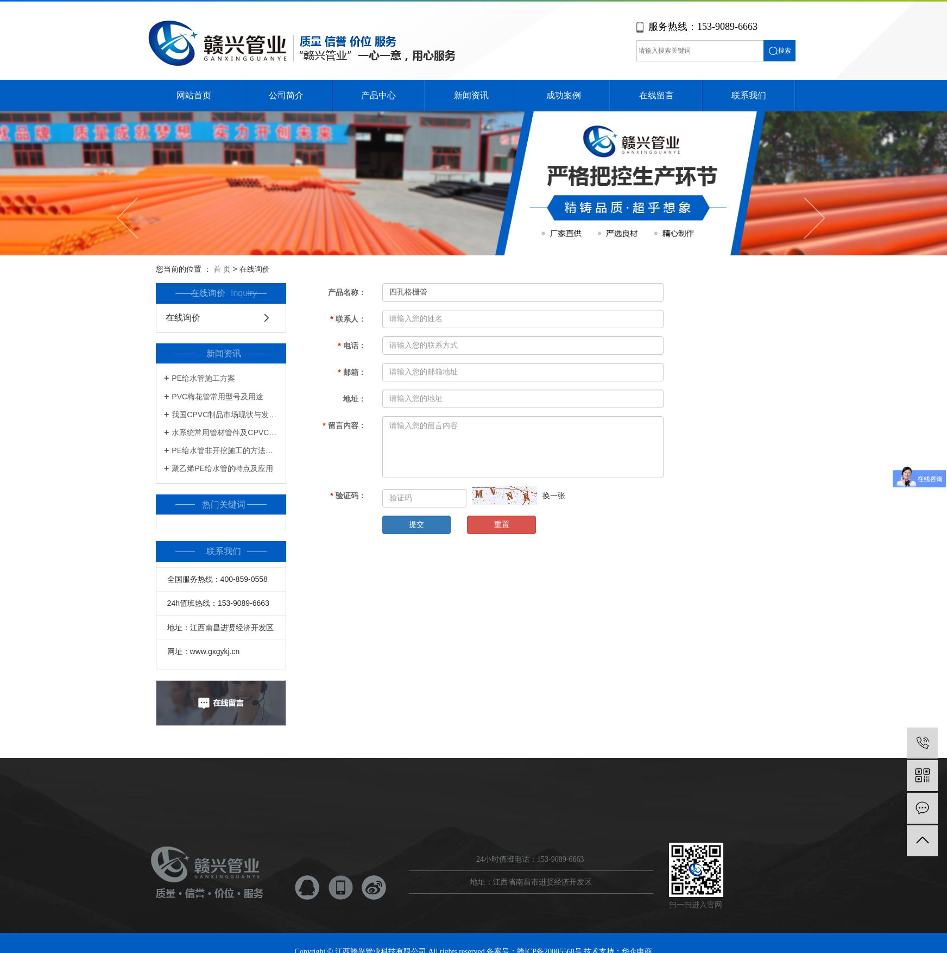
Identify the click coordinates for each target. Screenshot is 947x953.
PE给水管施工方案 (203, 378)
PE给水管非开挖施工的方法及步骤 (225, 450)
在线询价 (183, 317)
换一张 (553, 495)
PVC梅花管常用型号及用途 (217, 396)
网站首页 (193, 95)
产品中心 (378, 95)
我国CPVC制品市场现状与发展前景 (225, 414)
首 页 (222, 269)
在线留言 (656, 95)
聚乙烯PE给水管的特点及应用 (222, 468)
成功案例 (563, 95)
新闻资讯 (471, 95)
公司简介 (286, 95)
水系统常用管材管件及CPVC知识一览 (225, 432)
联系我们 (748, 95)
